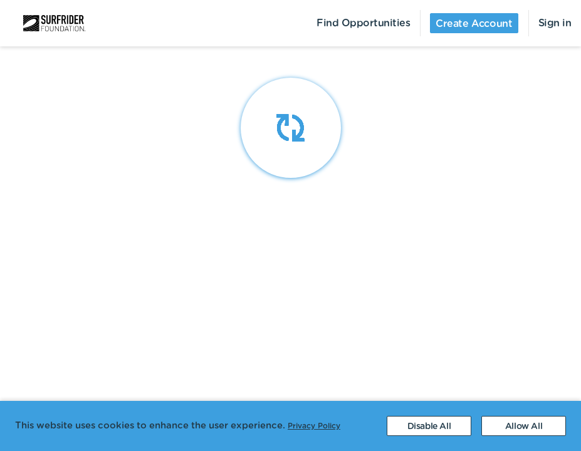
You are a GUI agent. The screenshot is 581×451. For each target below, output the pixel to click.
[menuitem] (46, 23)
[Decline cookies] (429, 426)
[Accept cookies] (523, 426)
